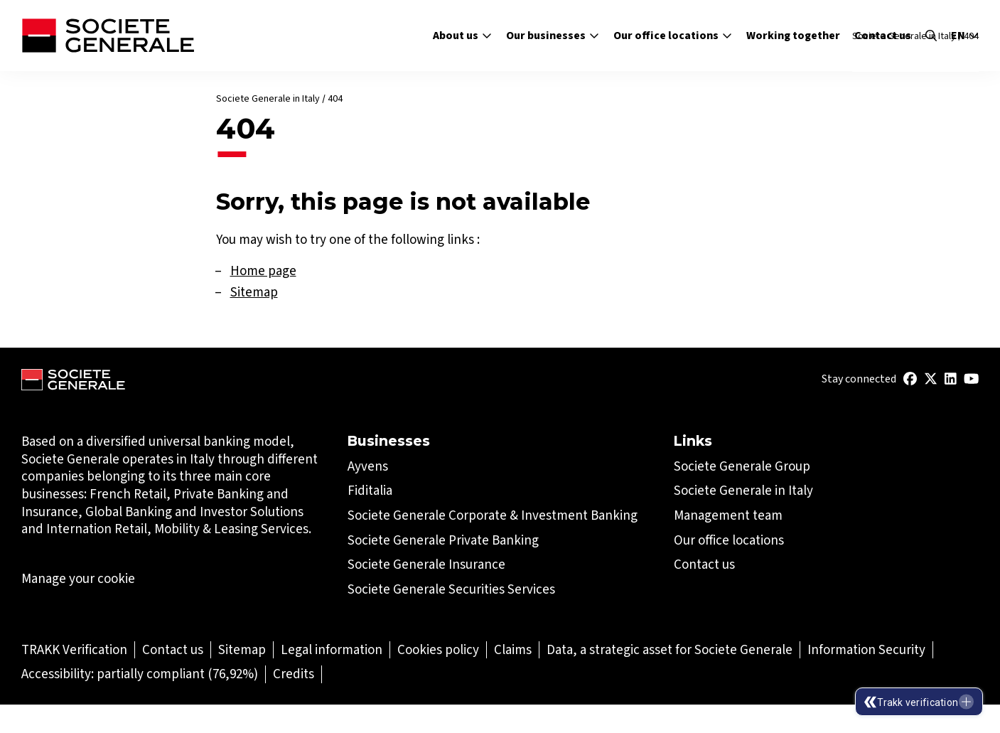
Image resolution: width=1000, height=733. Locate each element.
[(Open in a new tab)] (910, 379)
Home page (263, 270)
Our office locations (672, 35)
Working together (793, 35)
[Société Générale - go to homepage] (107, 35)
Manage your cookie (78, 579)
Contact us (882, 35)
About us (462, 35)
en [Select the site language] (965, 35)
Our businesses (552, 35)
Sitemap (254, 292)
